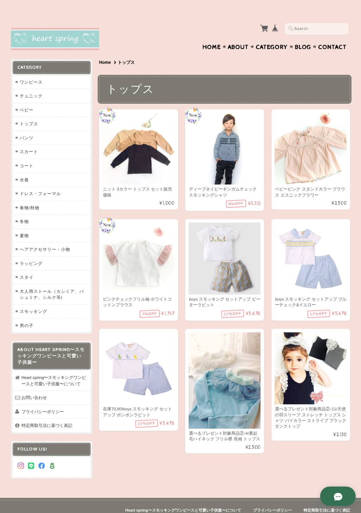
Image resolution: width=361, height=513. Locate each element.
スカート (29, 137)
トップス (29, 110)
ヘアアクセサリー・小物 (45, 235)
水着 (24, 166)
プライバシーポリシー (43, 398)
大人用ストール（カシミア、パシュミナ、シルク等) (52, 280)
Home (211, 33)
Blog (303, 33)
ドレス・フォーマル (40, 179)
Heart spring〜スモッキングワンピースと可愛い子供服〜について (54, 366)
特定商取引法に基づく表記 (47, 411)
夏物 (24, 221)
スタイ (26, 263)
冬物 (24, 207)
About (238, 33)
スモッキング (33, 297)
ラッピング (31, 249)
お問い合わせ (34, 383)
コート (26, 152)
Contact (332, 33)
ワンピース (31, 68)
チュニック (31, 82)
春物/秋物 (29, 194)
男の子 (26, 311)
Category (272, 33)
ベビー (26, 96)
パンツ (26, 124)
